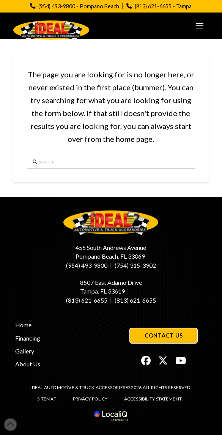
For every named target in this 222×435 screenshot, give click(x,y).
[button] (200, 26)
